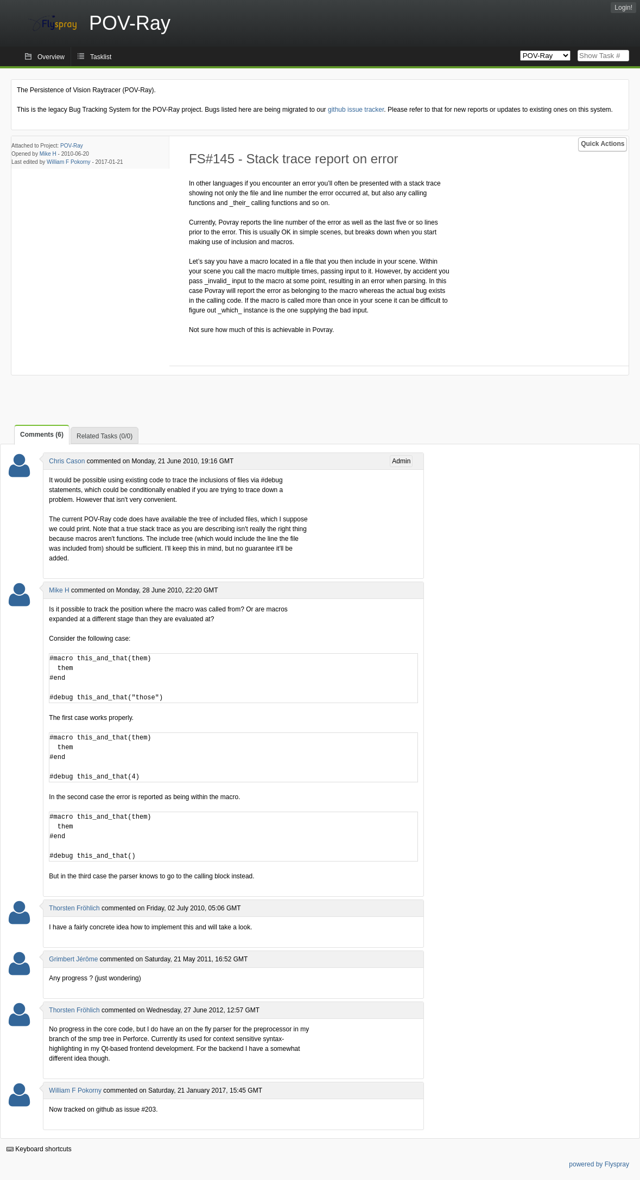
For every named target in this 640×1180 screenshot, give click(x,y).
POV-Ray (71, 146)
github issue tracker (356, 109)
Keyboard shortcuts (39, 1149)
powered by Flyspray (599, 1164)
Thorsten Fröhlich (74, 908)
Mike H (48, 154)
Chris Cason (67, 461)
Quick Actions (602, 144)
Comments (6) (42, 434)
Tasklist (100, 57)
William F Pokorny (69, 162)
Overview (51, 57)
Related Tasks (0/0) (104, 436)
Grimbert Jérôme (73, 959)
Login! (623, 7)
